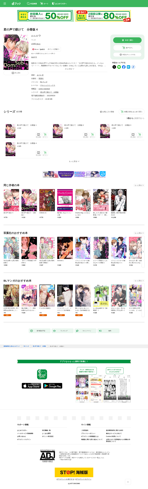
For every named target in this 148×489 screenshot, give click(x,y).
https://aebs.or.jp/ (66, 459)
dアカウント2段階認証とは (89, 436)
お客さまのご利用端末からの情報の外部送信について (118, 440)
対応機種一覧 (46, 430)
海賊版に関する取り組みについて (91, 439)
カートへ (129, 48)
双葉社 (41, 78)
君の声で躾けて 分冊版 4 (27, 143)
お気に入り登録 (108, 112)
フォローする (39, 36)
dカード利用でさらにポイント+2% (42, 53)
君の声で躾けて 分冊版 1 (27, 125)
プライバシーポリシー (88, 433)
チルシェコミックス (47, 85)
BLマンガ (43, 82)
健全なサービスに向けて (114, 433)
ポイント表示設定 (47, 436)
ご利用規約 (84, 430)
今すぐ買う (129, 40)
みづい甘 (34, 36)
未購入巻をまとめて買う (133, 112)
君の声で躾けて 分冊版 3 (121, 125)
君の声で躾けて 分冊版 (49, 92)
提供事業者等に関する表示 (114, 430)
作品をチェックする (129, 54)
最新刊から (139, 118)
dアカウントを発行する (65, 479)
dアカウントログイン (24, 439)
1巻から (130, 118)
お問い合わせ (21, 436)
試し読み (17, 73)
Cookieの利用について (113, 436)
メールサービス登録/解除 (25, 433)
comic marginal (44, 89)
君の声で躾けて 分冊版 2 (74, 125)
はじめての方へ (22, 430)
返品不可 (34, 57)
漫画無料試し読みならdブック (12, 346)
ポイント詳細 (53, 49)
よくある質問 (46, 433)
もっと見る (138, 185)
